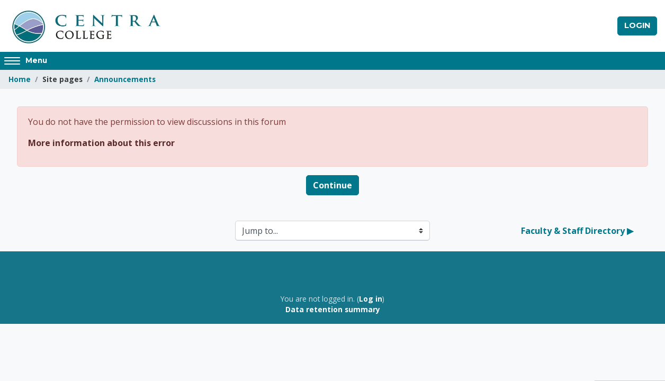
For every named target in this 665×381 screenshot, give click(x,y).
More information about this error (101, 143)
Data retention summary (332, 309)
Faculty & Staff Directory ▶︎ (577, 231)
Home (19, 79)
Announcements (125, 79)
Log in (370, 299)
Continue (332, 185)
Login (637, 25)
